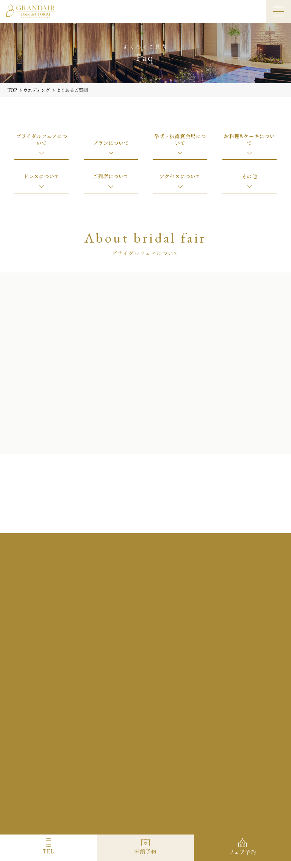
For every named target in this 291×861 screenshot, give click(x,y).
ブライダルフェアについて (41, 139)
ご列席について (111, 176)
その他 (249, 176)
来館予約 (146, 851)
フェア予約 (243, 852)
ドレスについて (41, 176)
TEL (48, 851)
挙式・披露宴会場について (180, 139)
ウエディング (36, 90)
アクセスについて (180, 176)
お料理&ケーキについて (249, 139)
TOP (12, 90)
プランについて (111, 142)
